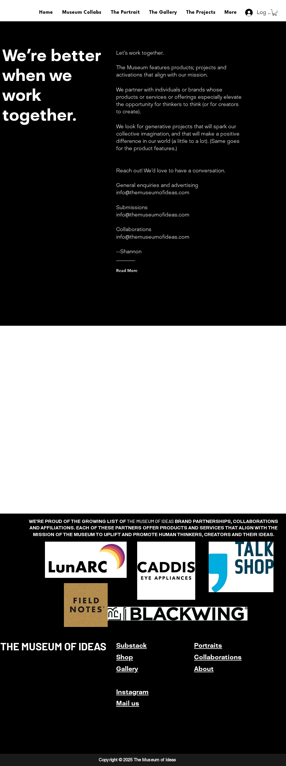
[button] (274, 12)
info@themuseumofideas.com (152, 192)
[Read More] (139, 270)
